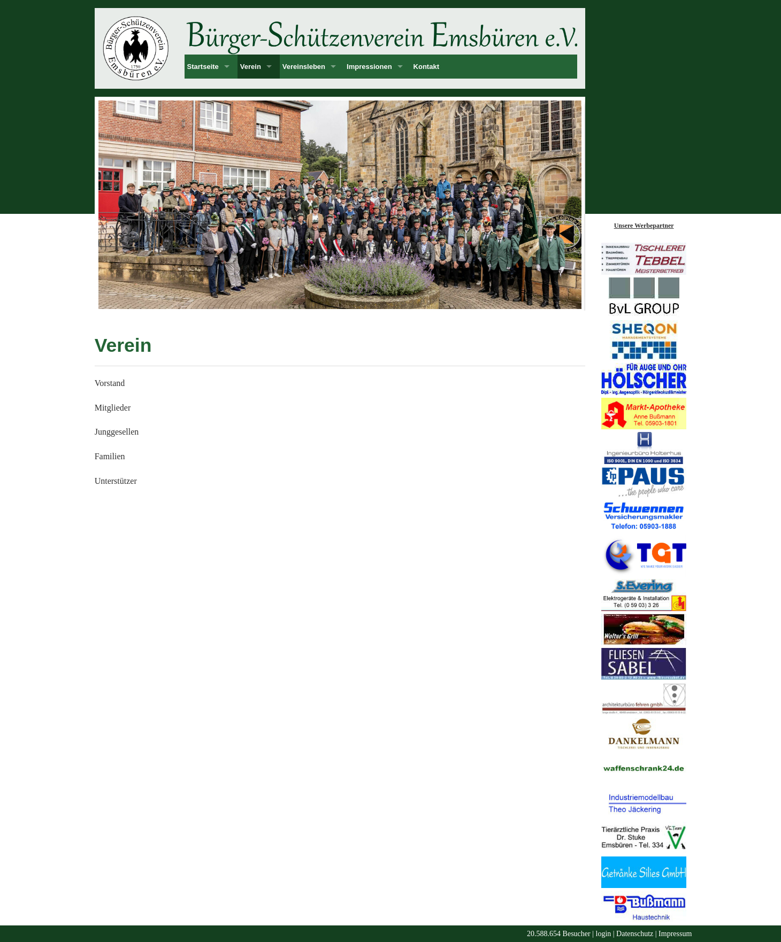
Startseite (203, 67)
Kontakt (426, 67)
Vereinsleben (303, 67)
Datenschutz (634, 934)
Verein (250, 67)
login (603, 934)
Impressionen (369, 67)
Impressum (675, 934)
